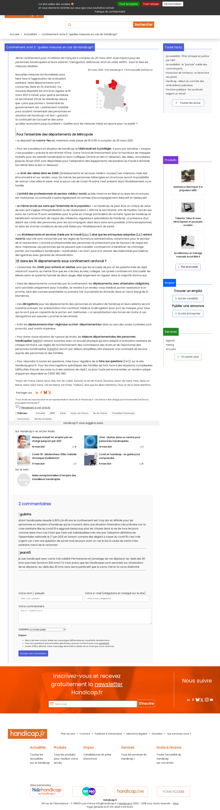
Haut (176, 803)
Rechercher (144, 24)
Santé (63, 413)
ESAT (86, 235)
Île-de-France (100, 413)
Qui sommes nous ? (179, 733)
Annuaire (171, 349)
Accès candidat (186, 298)
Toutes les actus (187, 103)
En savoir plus (187, 357)
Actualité (40, 413)
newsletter (109, 684)
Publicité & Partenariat (108, 733)
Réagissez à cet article (35, 408)
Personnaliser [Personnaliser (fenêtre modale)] (173, 4)
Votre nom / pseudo (31, 593)
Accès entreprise (187, 313)
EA (139, 235)
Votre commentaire (31, 606)
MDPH (37, 341)
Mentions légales (137, 733)
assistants (104, 643)
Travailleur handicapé (123, 413)
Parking (170, 344)
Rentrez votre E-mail (34, 704)
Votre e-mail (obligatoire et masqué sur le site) (115, 593)
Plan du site (68, 733)
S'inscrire (146, 703)
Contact (85, 733)
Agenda (170, 340)
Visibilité (23, 629)
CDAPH (52, 349)
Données (157, 733)
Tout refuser (151, 4)
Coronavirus (23, 419)
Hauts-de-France (79, 413)
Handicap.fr (125, 803)
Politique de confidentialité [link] (110, 11)
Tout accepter (128, 4)
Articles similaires (43, 419)
